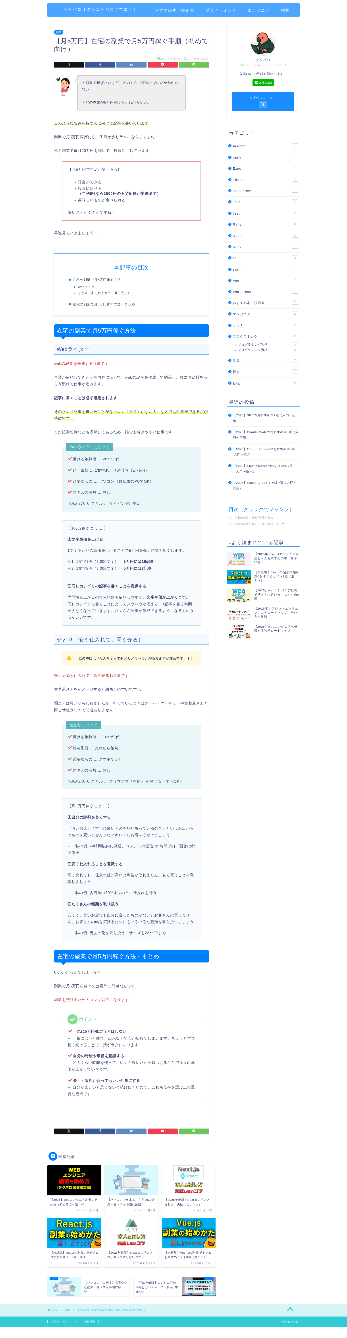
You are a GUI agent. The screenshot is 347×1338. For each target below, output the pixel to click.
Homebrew (265, 190)
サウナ (265, 325)
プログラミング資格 (268, 350)
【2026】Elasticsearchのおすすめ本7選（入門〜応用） (263, 468)
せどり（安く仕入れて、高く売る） (104, 293)
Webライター (88, 287)
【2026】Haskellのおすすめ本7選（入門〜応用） (265, 485)
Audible (265, 145)
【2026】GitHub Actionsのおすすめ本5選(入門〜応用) (264, 452)
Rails (265, 224)
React (265, 235)
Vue (265, 280)
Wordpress (265, 291)
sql (265, 258)
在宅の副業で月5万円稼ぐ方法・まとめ (104, 304)
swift (265, 269)
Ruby (265, 246)
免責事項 (89, 1321)
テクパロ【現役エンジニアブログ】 (100, 9)
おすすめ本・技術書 (175, 10)
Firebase (265, 179)
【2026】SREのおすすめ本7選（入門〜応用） (264, 418)
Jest (265, 213)
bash (265, 157)
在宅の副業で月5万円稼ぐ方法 (97, 280)
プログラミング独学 (268, 345)
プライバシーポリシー (64, 1321)
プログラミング (221, 10)
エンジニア (259, 10)
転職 (265, 383)
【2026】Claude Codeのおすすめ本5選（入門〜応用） (266, 435)
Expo (265, 168)
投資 (265, 371)
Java (265, 201)
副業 (285, 10)
